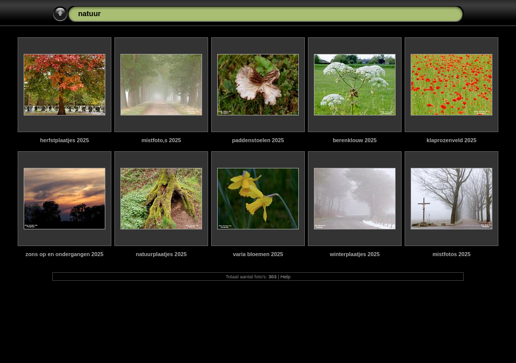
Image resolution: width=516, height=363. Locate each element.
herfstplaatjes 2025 (64, 140)
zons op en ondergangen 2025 (65, 254)
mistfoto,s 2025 (161, 140)
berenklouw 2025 (354, 140)
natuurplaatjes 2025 (161, 254)
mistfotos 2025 (451, 254)
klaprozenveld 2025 (451, 140)
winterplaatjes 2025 (354, 254)
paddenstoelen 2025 (258, 140)
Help (286, 276)
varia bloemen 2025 (258, 254)
